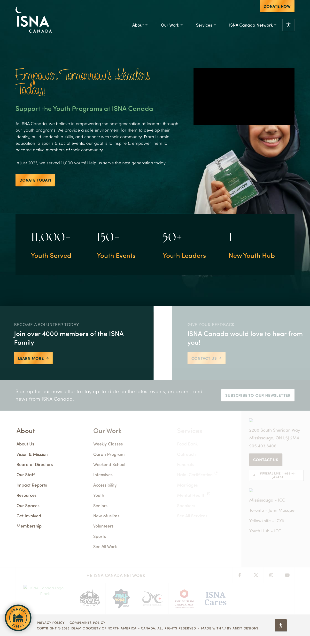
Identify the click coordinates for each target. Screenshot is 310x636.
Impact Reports (43, 485)
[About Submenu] (146, 24)
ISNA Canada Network (251, 25)
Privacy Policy (50, 622)
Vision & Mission (44, 454)
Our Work (170, 25)
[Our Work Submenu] (181, 24)
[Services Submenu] (214, 24)
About (138, 25)
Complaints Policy (87, 622)
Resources (38, 495)
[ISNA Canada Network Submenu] (275, 24)
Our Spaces (39, 505)
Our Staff (37, 474)
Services (204, 25)
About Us (37, 443)
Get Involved (40, 515)
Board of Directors (46, 464)
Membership (41, 526)
